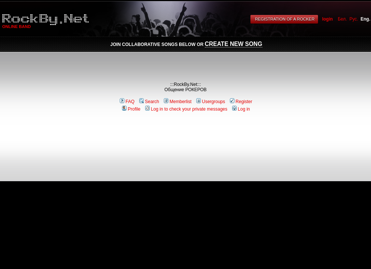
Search (149, 101)
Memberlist (177, 101)
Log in (241, 109)
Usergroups (210, 101)
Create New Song (233, 44)
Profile (131, 109)
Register (241, 101)
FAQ (127, 101)
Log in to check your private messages (186, 109)
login (327, 19)
